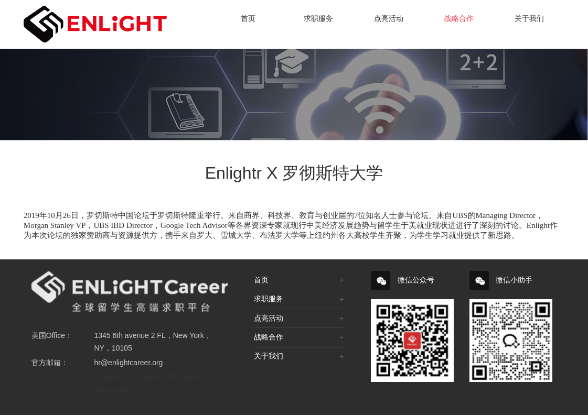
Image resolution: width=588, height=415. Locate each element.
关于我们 (529, 18)
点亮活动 (388, 18)
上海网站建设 (116, 377)
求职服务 (318, 18)
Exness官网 (157, 377)
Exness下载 (196, 377)
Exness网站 (113, 390)
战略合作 (459, 18)
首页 (248, 18)
